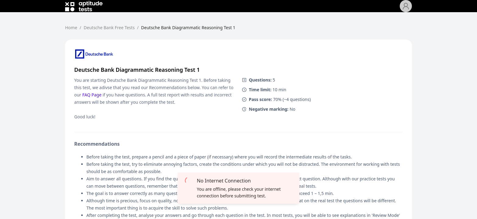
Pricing (209, 9)
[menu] (254, 9)
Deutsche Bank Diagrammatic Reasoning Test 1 (188, 35)
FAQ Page (92, 102)
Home (121, 9)
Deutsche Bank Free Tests (164, 9)
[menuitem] (121, 9)
